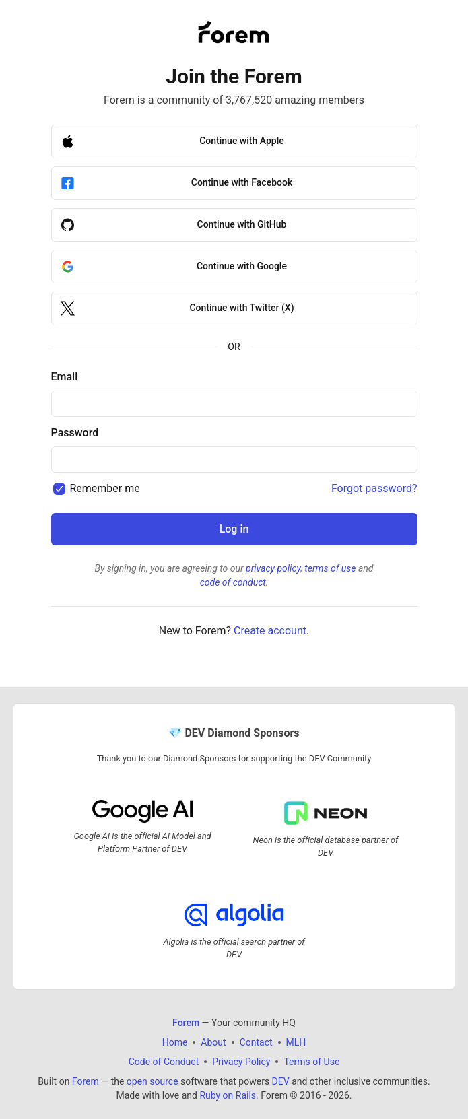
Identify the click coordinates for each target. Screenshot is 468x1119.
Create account (270, 630)
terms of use (330, 568)
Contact (256, 1042)
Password (75, 432)
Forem (85, 1081)
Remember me (104, 488)
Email (64, 376)
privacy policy (273, 568)
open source (152, 1081)
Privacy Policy (241, 1061)
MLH (296, 1042)
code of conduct (233, 582)
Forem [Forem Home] (185, 1022)
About (213, 1042)
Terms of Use (311, 1061)
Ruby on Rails (227, 1095)
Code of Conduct (164, 1061)
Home (175, 1042)
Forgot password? (374, 488)
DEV (281, 1081)
